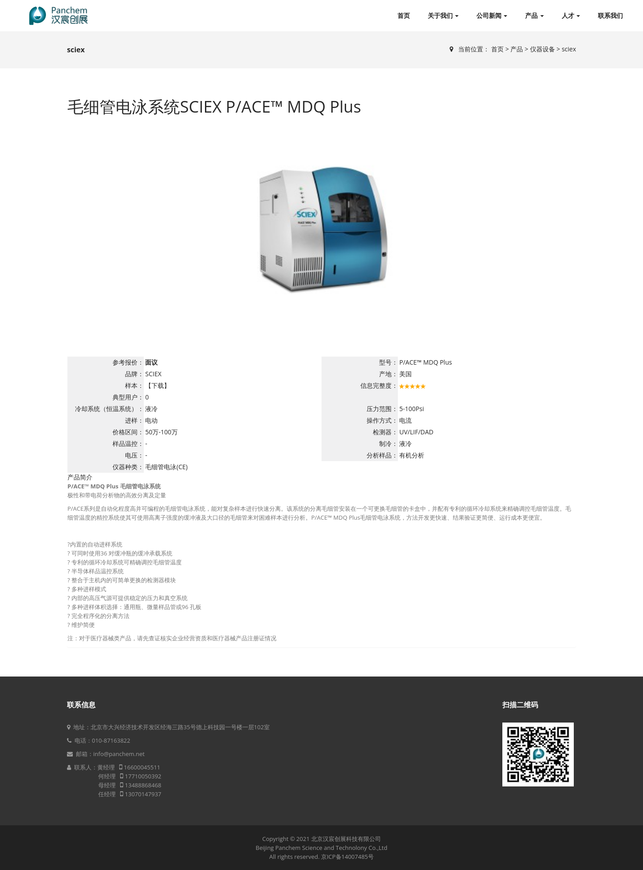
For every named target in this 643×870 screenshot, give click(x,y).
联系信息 (81, 705)
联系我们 (610, 15)
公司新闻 (491, 15)
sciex (569, 49)
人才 (571, 15)
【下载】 (157, 385)
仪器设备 (542, 49)
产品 (534, 15)
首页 (403, 15)
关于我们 (443, 15)
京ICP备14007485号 (347, 857)
